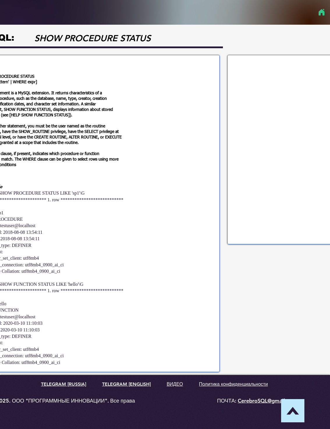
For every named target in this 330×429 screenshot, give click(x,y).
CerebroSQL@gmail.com (267, 400)
